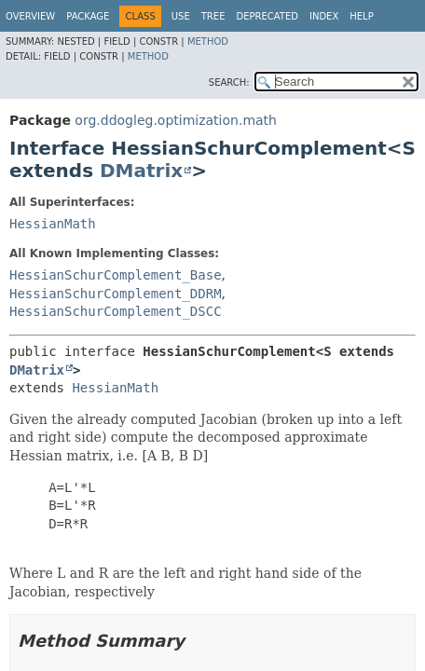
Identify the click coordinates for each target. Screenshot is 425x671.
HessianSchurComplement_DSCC (115, 311)
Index (323, 16)
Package (87, 16)
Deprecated (267, 16)
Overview (30, 16)
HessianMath (52, 223)
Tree (213, 16)
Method (207, 41)
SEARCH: (229, 82)
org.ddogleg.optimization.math (176, 120)
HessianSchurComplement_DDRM (115, 293)
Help (361, 16)
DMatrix (141, 170)
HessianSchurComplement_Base (115, 274)
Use (180, 16)
